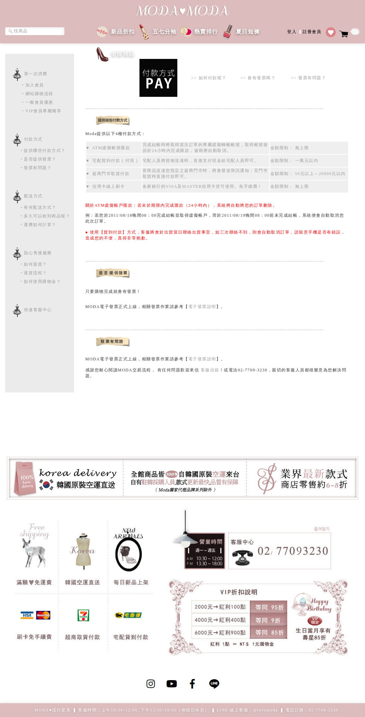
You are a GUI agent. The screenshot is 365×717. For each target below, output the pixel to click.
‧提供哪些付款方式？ (35, 150)
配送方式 (33, 196)
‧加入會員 (32, 85)
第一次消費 (36, 73)
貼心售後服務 (38, 252)
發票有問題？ (312, 77)
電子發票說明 (202, 306)
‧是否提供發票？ (30, 159)
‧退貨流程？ (26, 272)
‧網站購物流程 (37, 93)
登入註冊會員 (304, 31)
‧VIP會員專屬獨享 (41, 111)
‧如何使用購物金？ (33, 281)
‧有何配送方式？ (30, 207)
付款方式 (33, 139)
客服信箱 (210, 370)
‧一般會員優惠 (37, 102)
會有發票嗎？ (261, 77)
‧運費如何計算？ (30, 224)
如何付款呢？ (213, 77)
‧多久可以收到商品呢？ (37, 216)
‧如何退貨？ (26, 264)
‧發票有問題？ (28, 167)
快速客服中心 (38, 309)
